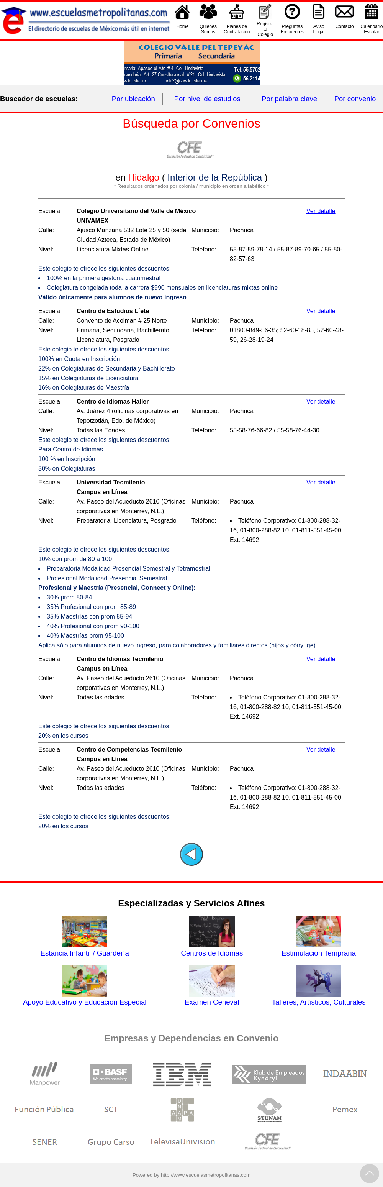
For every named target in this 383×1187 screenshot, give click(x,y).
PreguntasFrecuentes (292, 29)
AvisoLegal (318, 29)
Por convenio (355, 99)
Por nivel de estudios (207, 99)
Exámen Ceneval (212, 998)
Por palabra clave (289, 99)
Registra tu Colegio (265, 29)
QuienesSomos (208, 29)
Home (182, 29)
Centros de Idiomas (212, 949)
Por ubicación (133, 99)
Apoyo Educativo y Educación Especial (85, 998)
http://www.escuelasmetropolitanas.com (205, 1175)
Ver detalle (321, 211)
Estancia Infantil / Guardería (85, 949)
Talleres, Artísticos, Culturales (319, 998)
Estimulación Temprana (319, 949)
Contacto (345, 29)
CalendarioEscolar (371, 29)
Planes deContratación (237, 29)
